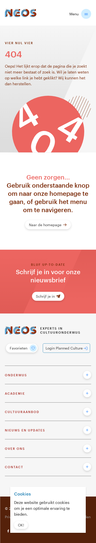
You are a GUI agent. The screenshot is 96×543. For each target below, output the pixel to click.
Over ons (15, 448)
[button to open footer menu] (87, 375)
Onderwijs (16, 375)
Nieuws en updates (25, 430)
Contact (14, 467)
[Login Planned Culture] (66, 348)
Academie (15, 393)
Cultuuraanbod (22, 412)
